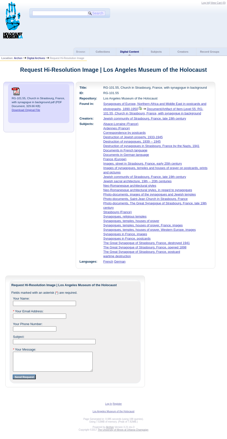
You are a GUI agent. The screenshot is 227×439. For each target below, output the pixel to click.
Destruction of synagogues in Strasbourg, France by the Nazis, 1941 (151, 146)
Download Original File (26, 110)
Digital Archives (36, 58)
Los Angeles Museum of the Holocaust (114, 415)
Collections (103, 51)
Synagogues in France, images (125, 234)
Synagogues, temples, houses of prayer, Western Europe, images (149, 230)
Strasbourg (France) (117, 212)
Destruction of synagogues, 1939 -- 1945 (132, 141)
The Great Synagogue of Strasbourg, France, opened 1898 (144, 247)
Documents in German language (126, 155)
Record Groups (209, 51)
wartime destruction (117, 256)
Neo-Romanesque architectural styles (129, 185)
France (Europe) (114, 159)
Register (117, 407)
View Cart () (218, 2)
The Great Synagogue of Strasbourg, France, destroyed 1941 (146, 243)
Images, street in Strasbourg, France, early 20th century (142, 163)
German (120, 261)
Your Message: (24, 349)
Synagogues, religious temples (124, 216)
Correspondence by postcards (124, 132)
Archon (18, 58)
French (108, 261)
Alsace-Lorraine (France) (120, 124)
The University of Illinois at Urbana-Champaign (123, 433)
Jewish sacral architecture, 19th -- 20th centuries (137, 181)
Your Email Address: (28, 311)
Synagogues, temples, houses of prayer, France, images (143, 225)
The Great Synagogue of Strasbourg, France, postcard (141, 252)
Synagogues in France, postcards (127, 238)
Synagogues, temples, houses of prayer (131, 221)
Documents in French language (125, 150)
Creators (182, 51)
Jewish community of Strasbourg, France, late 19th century (144, 118)
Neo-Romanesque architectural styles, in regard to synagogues (147, 190)
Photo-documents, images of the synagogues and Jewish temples (149, 194)
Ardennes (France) (116, 128)
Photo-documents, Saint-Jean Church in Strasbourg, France (145, 199)
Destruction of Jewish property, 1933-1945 (133, 137)
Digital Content (129, 51)
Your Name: (21, 298)
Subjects (156, 51)
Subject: (19, 337)
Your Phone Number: (28, 324)
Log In (205, 2)
